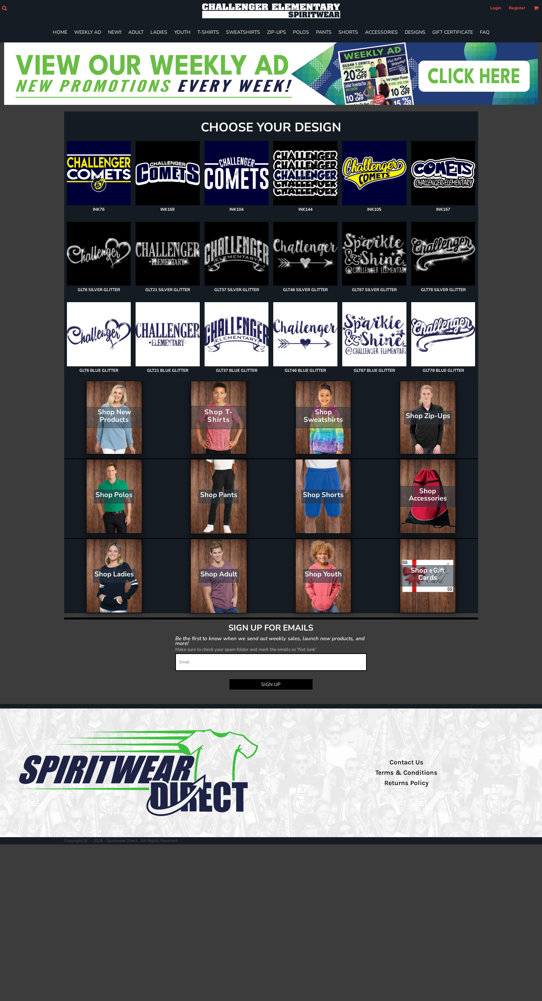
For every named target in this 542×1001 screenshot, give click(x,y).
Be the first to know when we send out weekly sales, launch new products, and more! (270, 640)
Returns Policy (406, 783)
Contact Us (406, 762)
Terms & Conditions (406, 772)
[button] (4, 8)
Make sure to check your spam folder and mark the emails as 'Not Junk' (245, 649)
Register (517, 8)
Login (495, 8)
